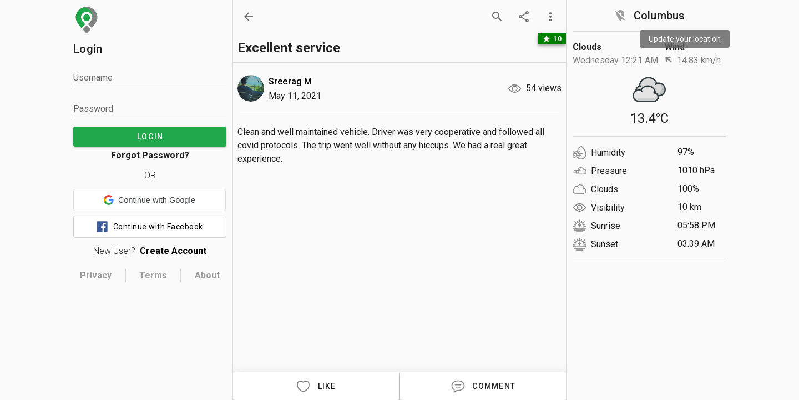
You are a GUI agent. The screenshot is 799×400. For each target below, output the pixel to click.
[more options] (550, 16)
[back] (248, 16)
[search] (497, 16)
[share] (523, 16)
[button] (149, 200)
